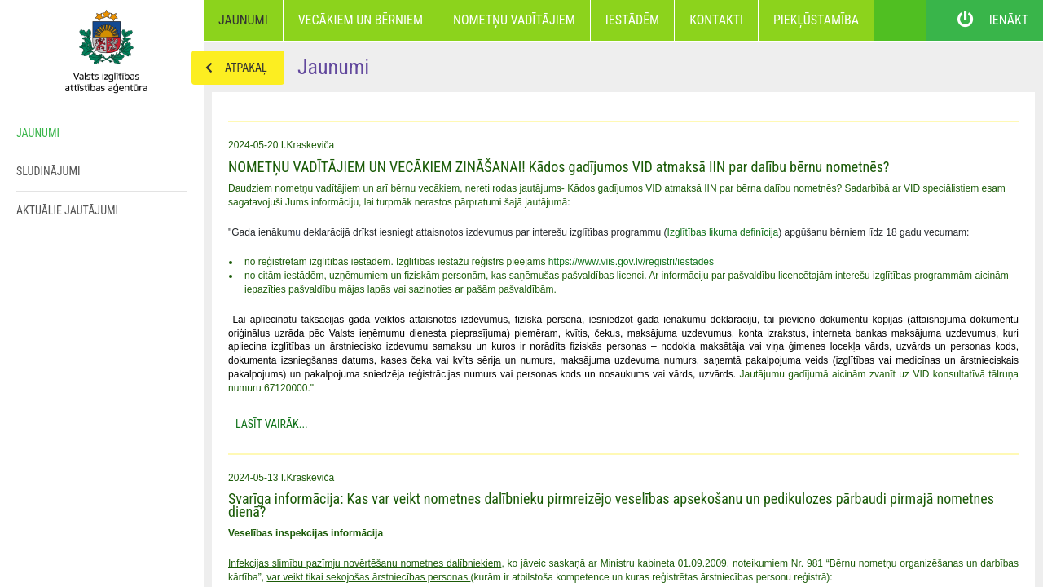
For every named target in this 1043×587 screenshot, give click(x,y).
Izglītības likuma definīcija (723, 232)
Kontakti (716, 20)
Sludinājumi (48, 171)
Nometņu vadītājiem (514, 20)
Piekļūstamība (816, 20)
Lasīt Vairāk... (271, 423)
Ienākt (984, 20)
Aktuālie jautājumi (67, 210)
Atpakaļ (229, 67)
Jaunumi (243, 20)
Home (101, 49)
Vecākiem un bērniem (360, 20)
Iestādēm (632, 20)
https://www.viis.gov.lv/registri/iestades (631, 261)
